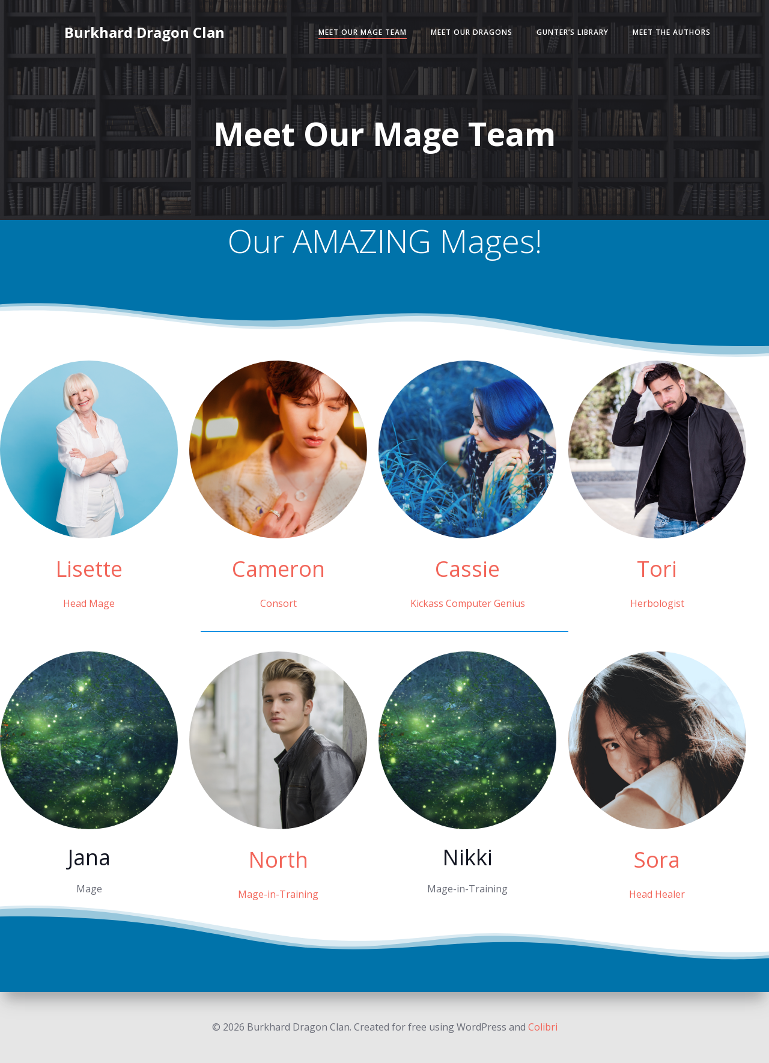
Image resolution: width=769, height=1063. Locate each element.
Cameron (278, 568)
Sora (657, 859)
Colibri (543, 1027)
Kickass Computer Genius (467, 603)
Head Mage (89, 603)
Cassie (467, 568)
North (278, 859)
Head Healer (657, 894)
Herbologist (657, 603)
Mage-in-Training (278, 894)
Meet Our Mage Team (362, 32)
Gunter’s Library (572, 32)
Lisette (89, 568)
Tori (657, 568)
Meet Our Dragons (471, 32)
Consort (278, 603)
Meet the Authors (672, 32)
